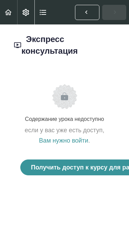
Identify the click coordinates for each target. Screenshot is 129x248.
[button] (8, 12)
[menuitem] (25, 12)
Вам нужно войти (63, 140)
